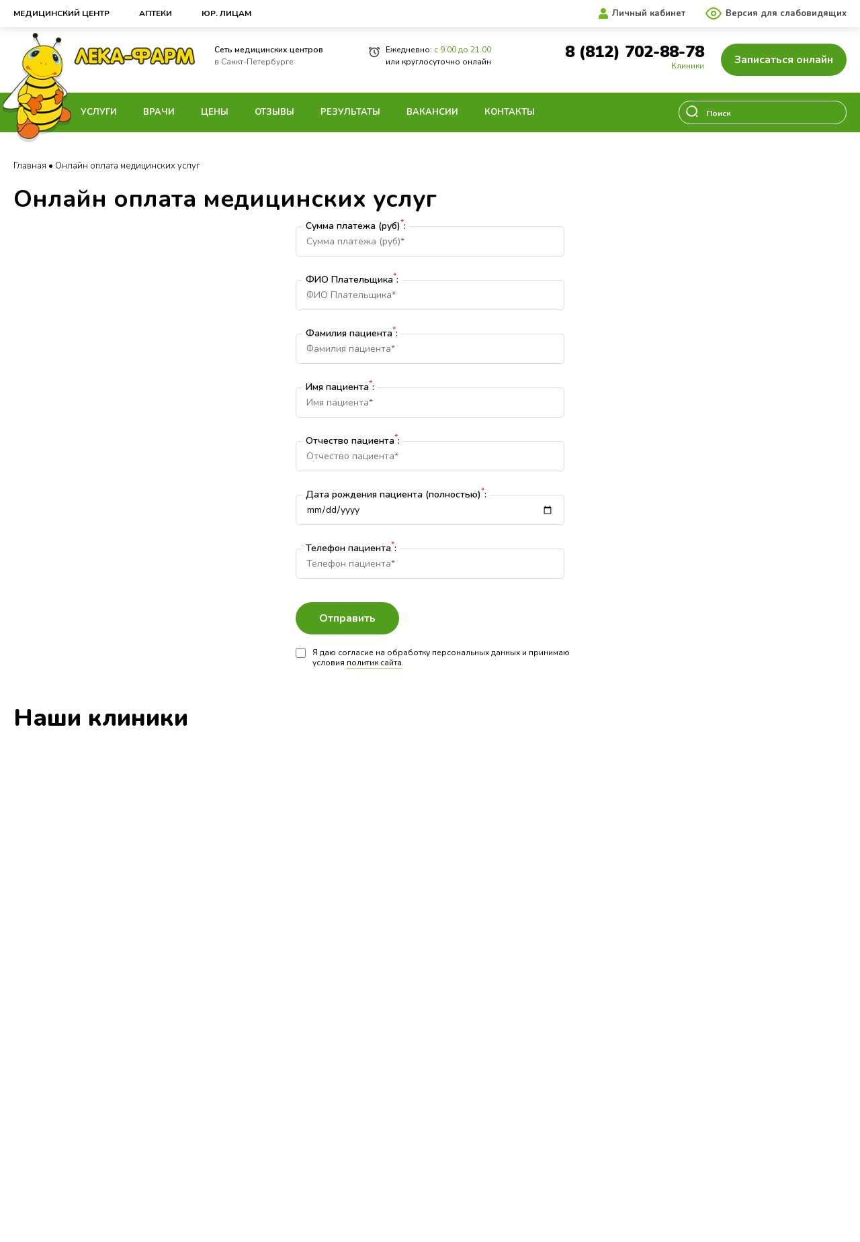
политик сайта (374, 662)
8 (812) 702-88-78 (634, 52)
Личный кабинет (648, 13)
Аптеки (155, 13)
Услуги (99, 112)
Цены (214, 112)
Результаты (350, 112)
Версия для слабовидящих (786, 13)
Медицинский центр (61, 13)
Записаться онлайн (783, 59)
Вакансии (432, 112)
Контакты (509, 112)
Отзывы (274, 112)
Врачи (159, 112)
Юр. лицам (226, 13)
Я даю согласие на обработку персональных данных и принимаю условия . (433, 658)
